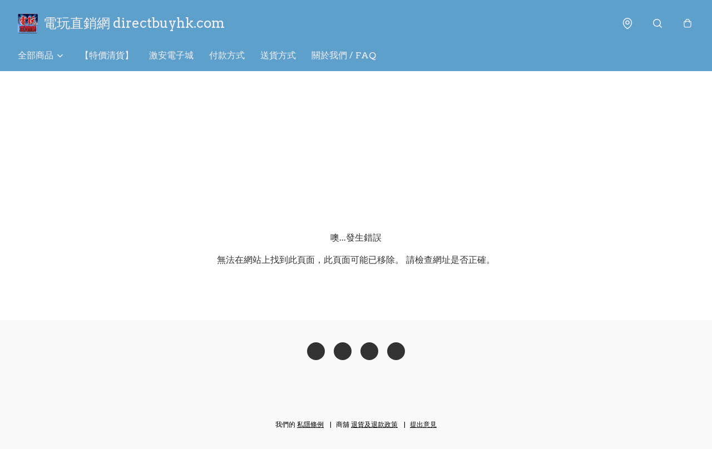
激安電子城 (171, 55)
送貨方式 (278, 55)
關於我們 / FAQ (344, 55)
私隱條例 (310, 424)
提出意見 (423, 424)
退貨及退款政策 (374, 424)
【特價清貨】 (107, 55)
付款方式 (227, 55)
